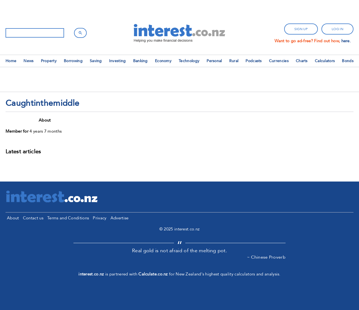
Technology (189, 61)
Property (49, 61)
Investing (117, 61)
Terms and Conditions (68, 218)
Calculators (325, 61)
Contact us (33, 218)
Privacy (99, 218)
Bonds (347, 61)
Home (11, 61)
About (13, 218)
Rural (234, 61)
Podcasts (254, 61)
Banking (140, 61)
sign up (301, 29)
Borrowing (73, 61)
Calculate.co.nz (153, 274)
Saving (96, 61)
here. (346, 41)
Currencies (279, 61)
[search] (34, 33)
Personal (214, 61)
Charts (302, 61)
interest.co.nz (91, 274)
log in (337, 29)
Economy (163, 61)
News (28, 61)
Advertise (119, 218)
